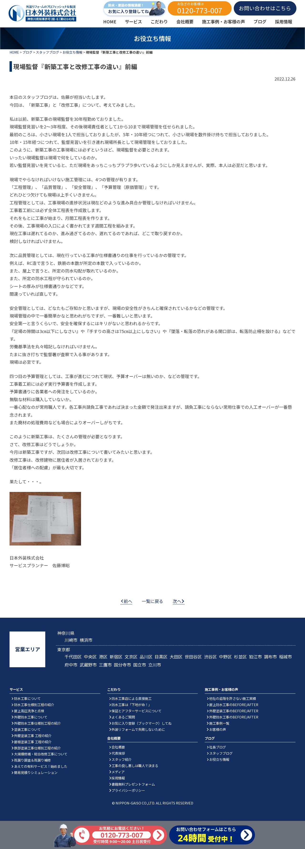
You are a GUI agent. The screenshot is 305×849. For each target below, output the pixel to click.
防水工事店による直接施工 (132, 698)
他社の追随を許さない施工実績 (232, 698)
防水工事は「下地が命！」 (132, 704)
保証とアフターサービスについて (137, 710)
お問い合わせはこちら (265, 8)
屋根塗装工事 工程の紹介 (32, 741)
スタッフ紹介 (122, 759)
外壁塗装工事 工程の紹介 (32, 735)
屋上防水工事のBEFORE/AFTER (233, 704)
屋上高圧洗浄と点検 (29, 710)
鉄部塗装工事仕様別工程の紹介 (37, 747)
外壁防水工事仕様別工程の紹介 (37, 723)
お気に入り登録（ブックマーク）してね (142, 723)
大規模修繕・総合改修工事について (40, 753)
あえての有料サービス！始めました (40, 766)
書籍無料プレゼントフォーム (133, 784)
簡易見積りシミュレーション (35, 772)
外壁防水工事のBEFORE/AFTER (233, 716)
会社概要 (118, 746)
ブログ (27, 52)
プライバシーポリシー (128, 790)
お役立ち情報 (72, 52)
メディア (118, 771)
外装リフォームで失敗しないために (138, 729)
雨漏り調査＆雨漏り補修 (32, 760)
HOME (14, 52)
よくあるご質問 (123, 716)
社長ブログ (217, 746)
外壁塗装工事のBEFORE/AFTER (233, 710)
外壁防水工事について (30, 716)
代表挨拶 (118, 753)
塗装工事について (27, 729)
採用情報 (118, 777)
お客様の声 (217, 729)
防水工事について (27, 698)
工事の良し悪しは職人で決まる (135, 765)
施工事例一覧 (219, 723)
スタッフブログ (47, 52)
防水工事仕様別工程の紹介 (34, 704)
